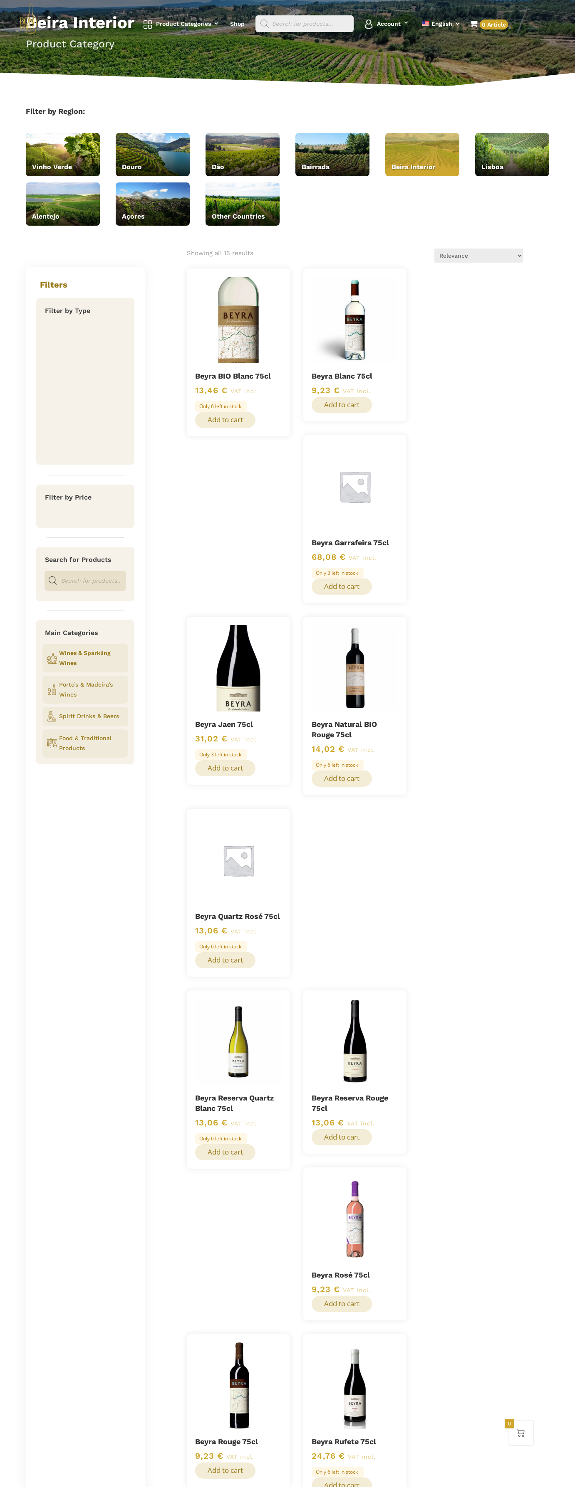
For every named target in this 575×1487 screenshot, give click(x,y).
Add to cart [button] (225, 419)
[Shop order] (478, 256)
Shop (237, 24)
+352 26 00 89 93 (440, 1325)
